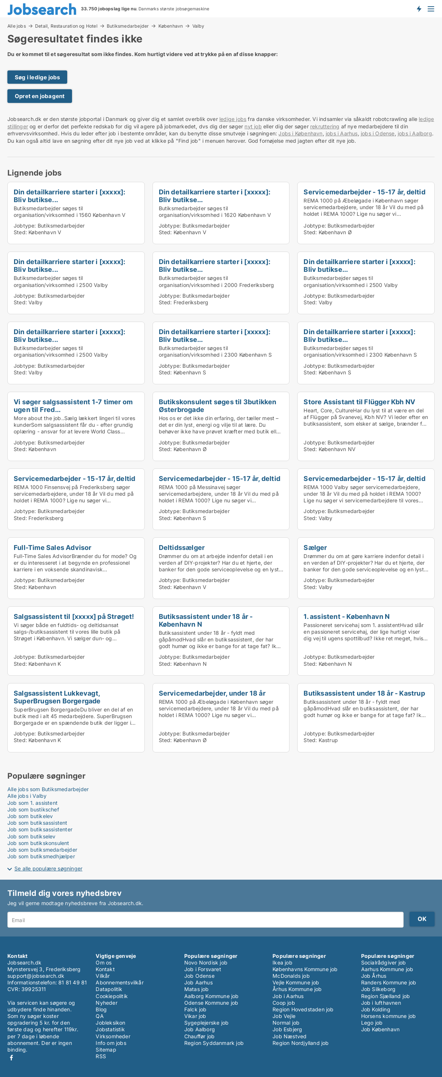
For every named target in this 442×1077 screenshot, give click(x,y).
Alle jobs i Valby (27, 796)
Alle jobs (16, 25)
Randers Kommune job (389, 982)
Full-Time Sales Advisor (53, 547)
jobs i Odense (378, 133)
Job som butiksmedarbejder (42, 849)
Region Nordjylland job (301, 1043)
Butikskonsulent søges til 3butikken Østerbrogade (218, 405)
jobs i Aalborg (415, 133)
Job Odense (199, 976)
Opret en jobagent (40, 96)
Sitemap (106, 1049)
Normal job (286, 1022)
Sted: (20, 232)
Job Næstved (289, 1036)
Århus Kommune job (297, 989)
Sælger (315, 547)
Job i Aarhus (288, 996)
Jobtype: (25, 225)
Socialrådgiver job (383, 962)
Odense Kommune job (211, 1003)
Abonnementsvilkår (119, 982)
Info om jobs (111, 1043)
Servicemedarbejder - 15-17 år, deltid (364, 192)
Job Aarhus (198, 982)
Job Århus (374, 976)
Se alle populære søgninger (48, 868)
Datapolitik (109, 989)
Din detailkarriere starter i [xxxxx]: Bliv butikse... (69, 196)
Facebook (11, 1057)
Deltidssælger (182, 547)
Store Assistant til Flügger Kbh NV (359, 402)
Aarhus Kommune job (387, 969)
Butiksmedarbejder (128, 25)
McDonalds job (291, 976)
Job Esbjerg (287, 1029)
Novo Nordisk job (205, 962)
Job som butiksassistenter (39, 829)
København (170, 25)
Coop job (284, 1003)
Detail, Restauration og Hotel (66, 25)
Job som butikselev (31, 836)
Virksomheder (113, 1036)
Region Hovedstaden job (303, 1009)
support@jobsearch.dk (35, 976)
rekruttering (324, 126)
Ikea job (282, 962)
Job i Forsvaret (202, 969)
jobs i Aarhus (342, 133)
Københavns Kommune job (305, 969)
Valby (198, 26)
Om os (104, 962)
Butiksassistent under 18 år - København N (206, 620)
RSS (101, 1056)
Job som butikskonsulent (38, 843)
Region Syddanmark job (214, 1043)
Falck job (195, 1009)
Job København (380, 1029)
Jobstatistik (110, 1029)
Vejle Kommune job (296, 982)
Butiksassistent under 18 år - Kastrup (364, 693)
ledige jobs (232, 119)
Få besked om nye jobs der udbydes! (419, 8)
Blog (101, 1009)
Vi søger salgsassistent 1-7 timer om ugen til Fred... (73, 405)
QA (99, 1016)
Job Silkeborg (378, 989)
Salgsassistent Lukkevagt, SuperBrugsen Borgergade (57, 697)
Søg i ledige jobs (37, 77)
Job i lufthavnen (381, 1003)
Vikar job (195, 1016)
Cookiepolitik (112, 996)
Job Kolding (375, 1009)
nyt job (252, 126)
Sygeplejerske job (206, 1022)
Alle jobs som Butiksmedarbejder (48, 789)
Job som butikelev (30, 816)
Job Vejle (284, 1016)
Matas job (196, 989)
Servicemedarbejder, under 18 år (212, 693)
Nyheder (106, 1003)
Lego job (372, 1022)
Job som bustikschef (33, 809)
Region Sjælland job (385, 996)
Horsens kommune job (388, 1016)
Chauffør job (199, 1036)
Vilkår (103, 976)
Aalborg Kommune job (211, 996)
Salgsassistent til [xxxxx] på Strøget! (74, 616)
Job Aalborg (199, 1029)
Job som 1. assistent (32, 803)
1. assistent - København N (347, 616)
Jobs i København (300, 133)
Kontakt (105, 969)
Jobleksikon (110, 1022)
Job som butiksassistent (37, 823)
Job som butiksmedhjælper (41, 856)
